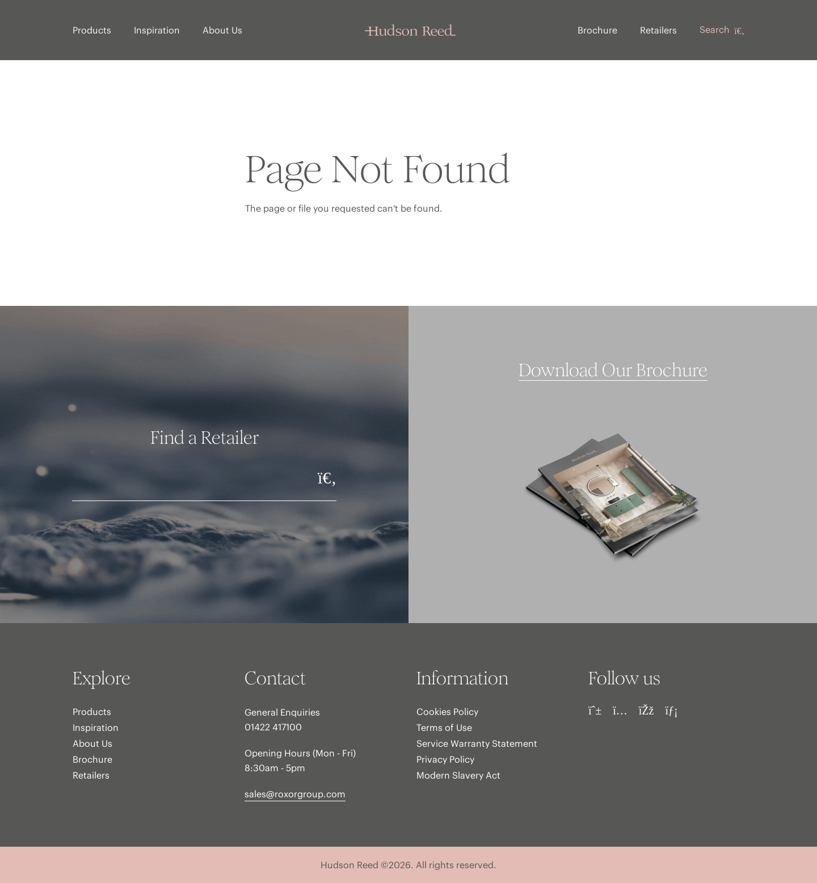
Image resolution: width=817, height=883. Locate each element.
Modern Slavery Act (458, 775)
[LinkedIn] (671, 710)
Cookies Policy (447, 711)
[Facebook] (646, 710)
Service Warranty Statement (476, 743)
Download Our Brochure (613, 370)
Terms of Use (444, 727)
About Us (222, 30)
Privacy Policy (445, 759)
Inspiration (157, 30)
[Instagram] (620, 710)
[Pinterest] (594, 710)
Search (722, 30)
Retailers (658, 30)
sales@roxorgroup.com (295, 794)
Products (92, 30)
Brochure (597, 30)
